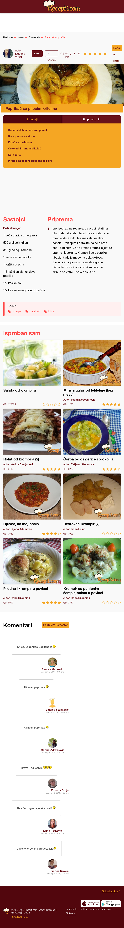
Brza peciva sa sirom (21, 136)
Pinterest (71, 913)
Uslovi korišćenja (47, 909)
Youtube (94, 909)
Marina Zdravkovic (52, 749)
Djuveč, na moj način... (32, 504)
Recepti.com (62, 6)
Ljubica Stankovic (57, 709)
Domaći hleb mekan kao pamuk (28, 130)
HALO (24, 916)
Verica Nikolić (60, 870)
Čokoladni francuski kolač (24, 148)
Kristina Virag (20, 55)
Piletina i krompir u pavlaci (32, 571)
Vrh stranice (110, 891)
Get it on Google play (111, 903)
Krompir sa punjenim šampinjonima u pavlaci (92, 571)
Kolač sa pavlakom (20, 142)
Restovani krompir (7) (92, 504)
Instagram (107, 909)
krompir (17, 311)
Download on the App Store (90, 903)
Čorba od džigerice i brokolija (92, 440)
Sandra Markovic (52, 669)
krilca (51, 311)
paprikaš (35, 311)
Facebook (71, 909)
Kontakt (26, 912)
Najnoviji (32, 119)
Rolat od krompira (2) (32, 440)
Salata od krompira (32, 373)
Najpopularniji (91, 119)
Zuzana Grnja (60, 790)
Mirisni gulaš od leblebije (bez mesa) (92, 373)
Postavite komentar (55, 624)
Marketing (16, 912)
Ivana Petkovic (52, 830)
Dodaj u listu (117, 48)
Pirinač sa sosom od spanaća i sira (30, 160)
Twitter (83, 909)
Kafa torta (14, 154)
